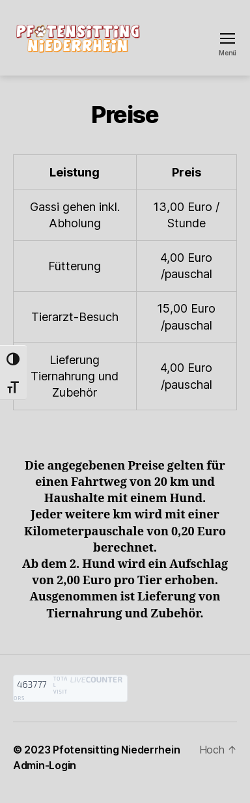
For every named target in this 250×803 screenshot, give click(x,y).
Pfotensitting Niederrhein (116, 749)
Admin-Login (44, 765)
